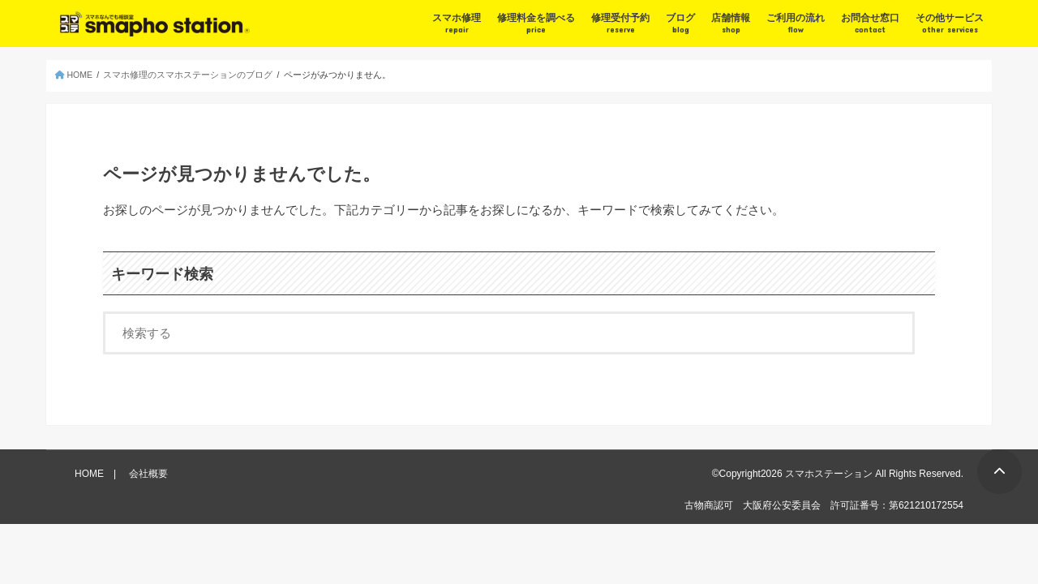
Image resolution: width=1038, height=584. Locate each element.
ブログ (680, 23)
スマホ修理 (456, 23)
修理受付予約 (620, 23)
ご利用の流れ (795, 23)
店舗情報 (730, 23)
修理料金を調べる (536, 23)
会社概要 (148, 473)
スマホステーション (829, 473)
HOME (89, 473)
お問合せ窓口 (870, 23)
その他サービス (950, 23)
